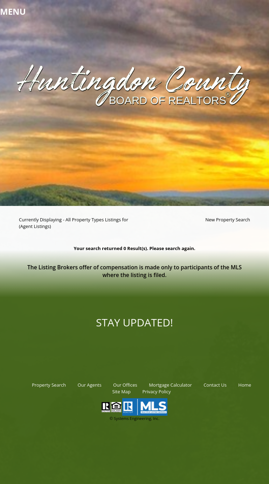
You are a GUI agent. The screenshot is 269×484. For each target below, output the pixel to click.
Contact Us (215, 385)
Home (244, 385)
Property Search (49, 385)
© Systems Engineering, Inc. (134, 418)
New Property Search (227, 219)
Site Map (121, 391)
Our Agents (90, 385)
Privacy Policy (156, 391)
